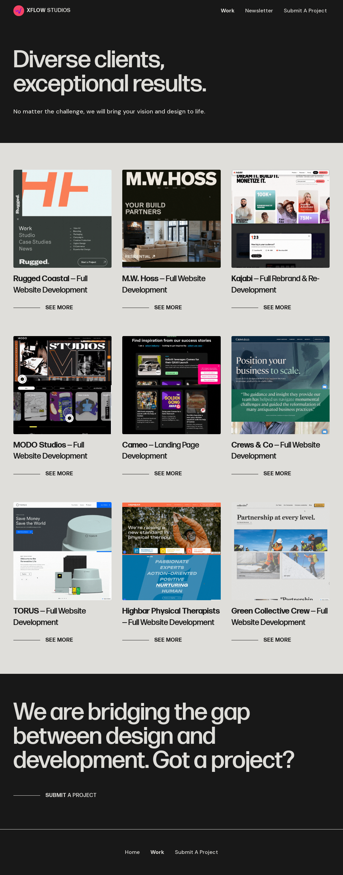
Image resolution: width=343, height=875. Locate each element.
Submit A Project (305, 10)
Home (132, 852)
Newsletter (259, 10)
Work (227, 10)
